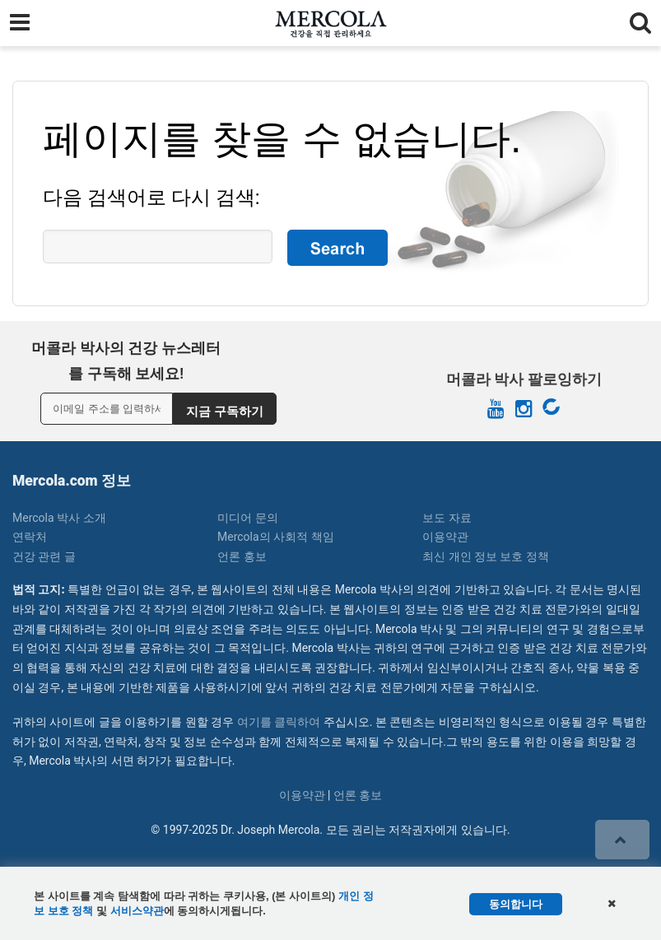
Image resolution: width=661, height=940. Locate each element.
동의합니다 (515, 904)
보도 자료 (446, 517)
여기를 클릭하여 (278, 721)
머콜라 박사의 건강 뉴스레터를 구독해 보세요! (125, 360)
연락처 (29, 536)
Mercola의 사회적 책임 (275, 536)
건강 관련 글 (44, 556)
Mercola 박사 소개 (59, 517)
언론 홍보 (241, 556)
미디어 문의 (247, 517)
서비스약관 (137, 911)
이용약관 (445, 536)
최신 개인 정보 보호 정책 (485, 556)
